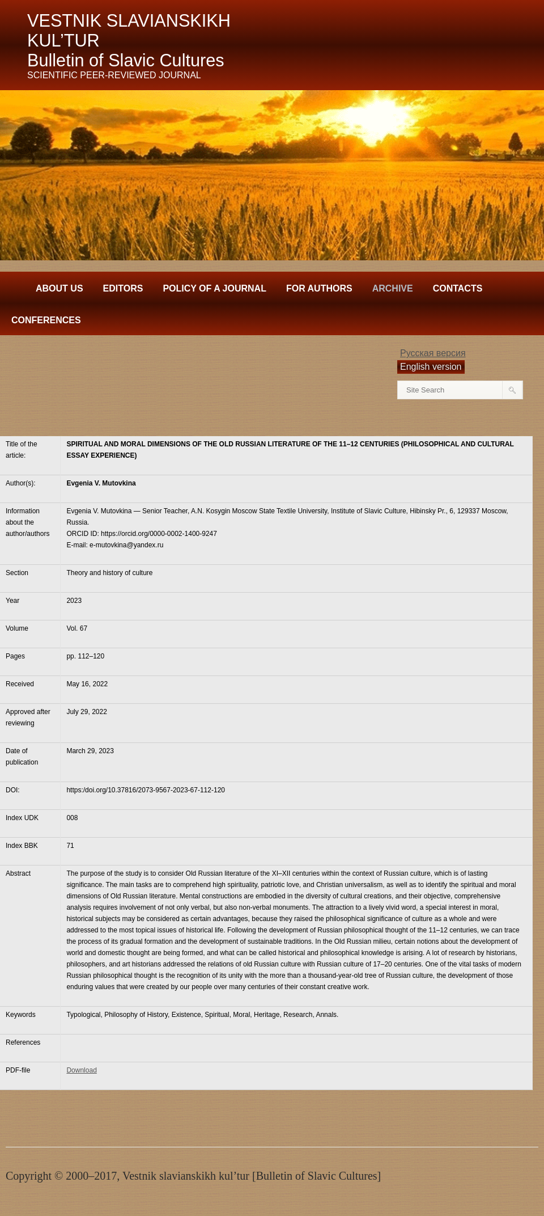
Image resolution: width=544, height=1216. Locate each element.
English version (431, 366)
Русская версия (433, 353)
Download (81, 1070)
